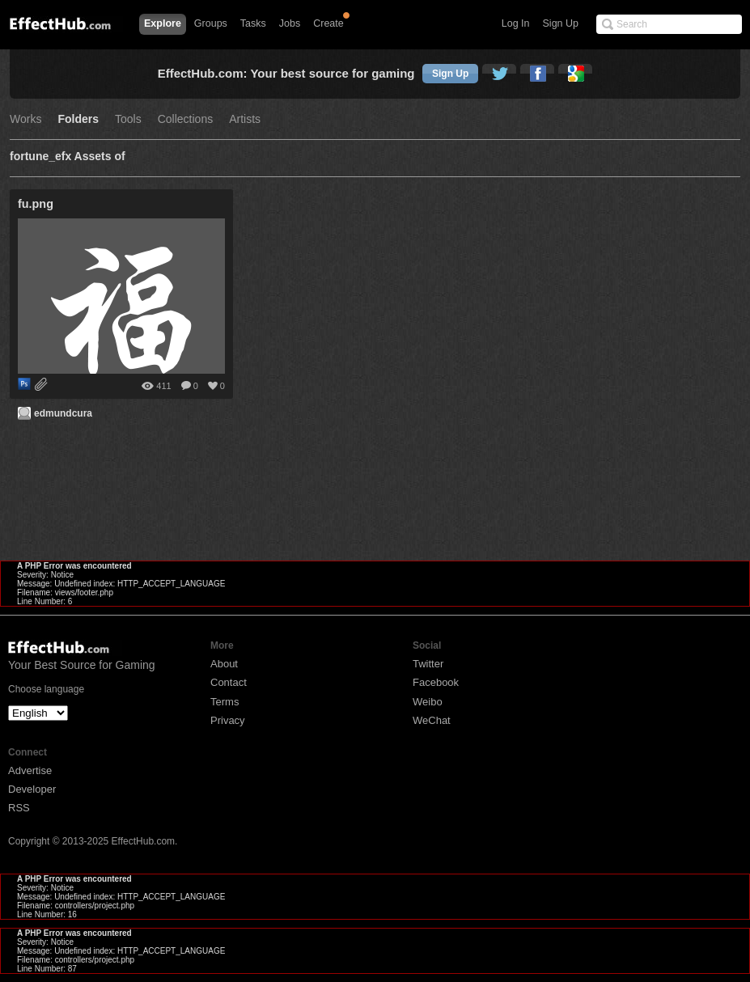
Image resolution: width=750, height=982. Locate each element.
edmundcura (63, 413)
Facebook (436, 682)
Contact (228, 682)
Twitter (428, 664)
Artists (245, 119)
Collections (185, 119)
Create (328, 23)
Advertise (30, 770)
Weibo (428, 702)
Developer (32, 789)
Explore (162, 23)
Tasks (253, 23)
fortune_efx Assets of (67, 156)
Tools (128, 119)
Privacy (227, 720)
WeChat (432, 720)
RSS (19, 808)
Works (25, 119)
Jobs (289, 23)
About (224, 664)
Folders (78, 119)
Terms (224, 702)
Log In (516, 23)
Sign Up (560, 23)
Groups (210, 23)
